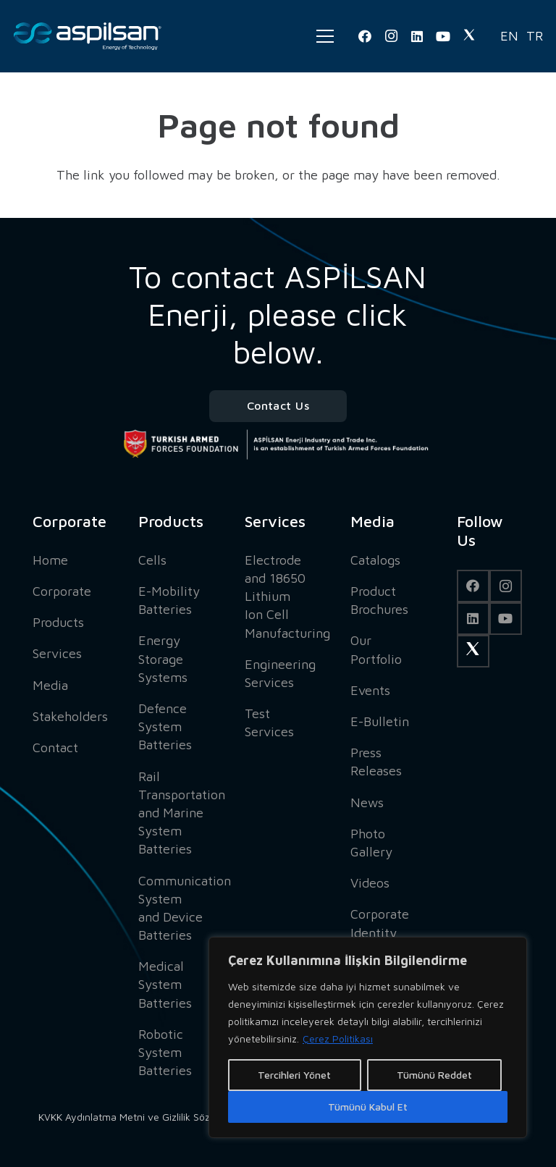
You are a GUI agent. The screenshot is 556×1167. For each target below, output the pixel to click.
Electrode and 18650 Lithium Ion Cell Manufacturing (287, 596)
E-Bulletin (379, 721)
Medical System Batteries (165, 984)
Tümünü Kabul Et (368, 1106)
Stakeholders (70, 716)
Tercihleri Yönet (294, 1075)
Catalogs (375, 560)
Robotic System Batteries (165, 1052)
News (367, 802)
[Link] (87, 36)
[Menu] (325, 36)
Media (50, 685)
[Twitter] (469, 36)
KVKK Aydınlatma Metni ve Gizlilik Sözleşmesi (141, 1117)
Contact (55, 747)
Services (57, 653)
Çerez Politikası (338, 1038)
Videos (369, 882)
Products (58, 622)
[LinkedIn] (417, 36)
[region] (367, 1037)
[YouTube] (443, 36)
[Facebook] (365, 36)
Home (50, 560)
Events (370, 690)
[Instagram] (391, 36)
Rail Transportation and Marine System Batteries (181, 813)
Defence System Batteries (165, 726)
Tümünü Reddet (434, 1075)
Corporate (62, 591)
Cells (152, 560)
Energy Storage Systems (163, 658)
